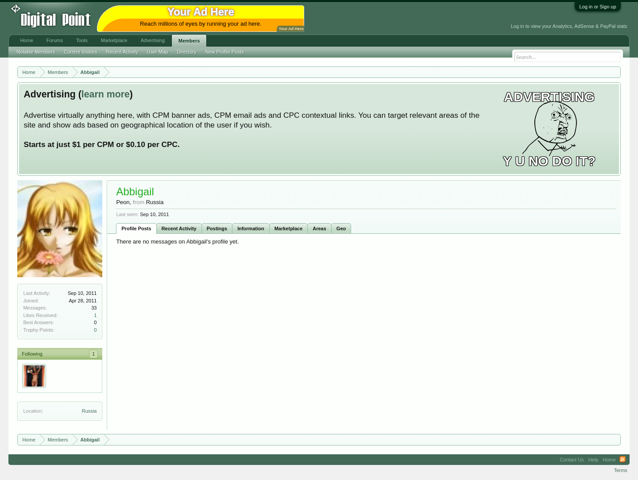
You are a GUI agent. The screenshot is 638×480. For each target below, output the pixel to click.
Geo (341, 228)
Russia (89, 411)
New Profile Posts (224, 51)
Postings (217, 228)
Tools (82, 40)
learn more (105, 94)
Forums (54, 40)
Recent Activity (179, 228)
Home (26, 40)
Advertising (153, 40)
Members (189, 40)
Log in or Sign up (597, 6)
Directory (187, 51)
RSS (622, 459)
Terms (620, 470)
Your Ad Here (290, 29)
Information (250, 228)
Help (593, 459)
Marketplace (289, 228)
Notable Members (35, 51)
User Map (157, 51)
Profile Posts (136, 228)
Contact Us (572, 459)
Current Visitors (80, 51)
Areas (319, 228)
